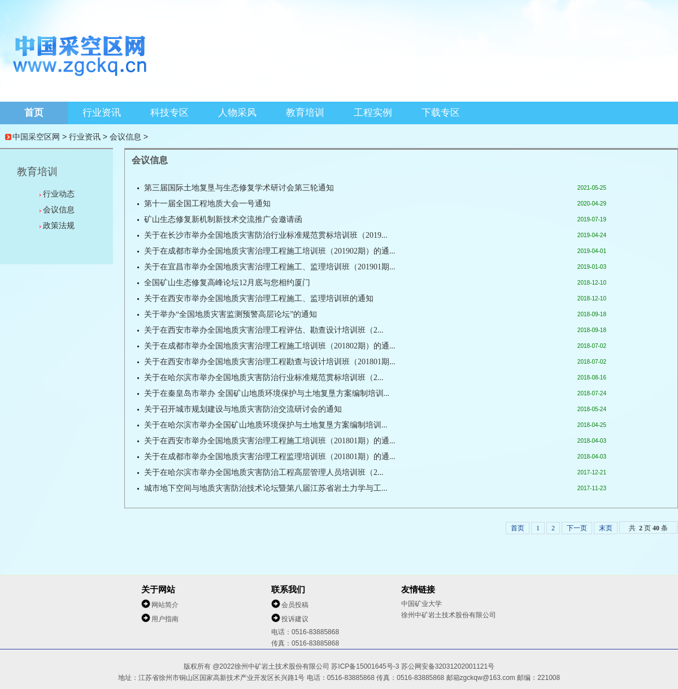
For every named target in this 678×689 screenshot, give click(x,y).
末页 (605, 528)
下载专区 (440, 112)
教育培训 (305, 112)
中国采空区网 (36, 136)
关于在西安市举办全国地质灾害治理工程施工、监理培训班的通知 (258, 298)
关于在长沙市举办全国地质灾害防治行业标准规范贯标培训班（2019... (266, 235)
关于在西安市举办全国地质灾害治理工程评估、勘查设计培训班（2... (264, 330)
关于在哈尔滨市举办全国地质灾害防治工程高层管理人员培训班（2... (264, 472)
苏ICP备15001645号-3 (366, 666)
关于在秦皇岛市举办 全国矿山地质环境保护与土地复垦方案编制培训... (266, 393)
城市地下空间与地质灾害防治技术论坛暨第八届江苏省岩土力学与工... (266, 488)
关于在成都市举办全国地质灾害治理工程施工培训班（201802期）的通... (269, 346)
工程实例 (373, 112)
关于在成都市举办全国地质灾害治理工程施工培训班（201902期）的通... (269, 251)
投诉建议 (294, 619)
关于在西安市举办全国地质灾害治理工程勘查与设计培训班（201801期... (269, 361)
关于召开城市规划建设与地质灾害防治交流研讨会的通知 (243, 409)
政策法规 (59, 225)
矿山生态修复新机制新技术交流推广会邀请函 (223, 219)
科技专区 (169, 112)
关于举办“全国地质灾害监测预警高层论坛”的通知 (230, 314)
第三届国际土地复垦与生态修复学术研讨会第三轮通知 (239, 188)
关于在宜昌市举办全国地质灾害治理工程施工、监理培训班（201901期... (269, 267)
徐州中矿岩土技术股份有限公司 (448, 615)
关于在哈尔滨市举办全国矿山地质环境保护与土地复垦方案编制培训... (266, 425)
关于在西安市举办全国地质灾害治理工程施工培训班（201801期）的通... (269, 441)
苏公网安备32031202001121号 (447, 666)
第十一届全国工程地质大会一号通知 (207, 203)
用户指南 (165, 619)
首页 (34, 112)
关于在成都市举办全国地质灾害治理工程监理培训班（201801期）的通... (269, 456)
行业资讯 (101, 112)
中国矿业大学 (421, 604)
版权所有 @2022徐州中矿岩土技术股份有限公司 (258, 666)
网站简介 (165, 605)
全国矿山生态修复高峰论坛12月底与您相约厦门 (227, 282)
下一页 (577, 528)
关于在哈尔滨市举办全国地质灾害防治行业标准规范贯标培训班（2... (264, 377)
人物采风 (237, 112)
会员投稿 (294, 605)
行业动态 (59, 193)
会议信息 (125, 136)
